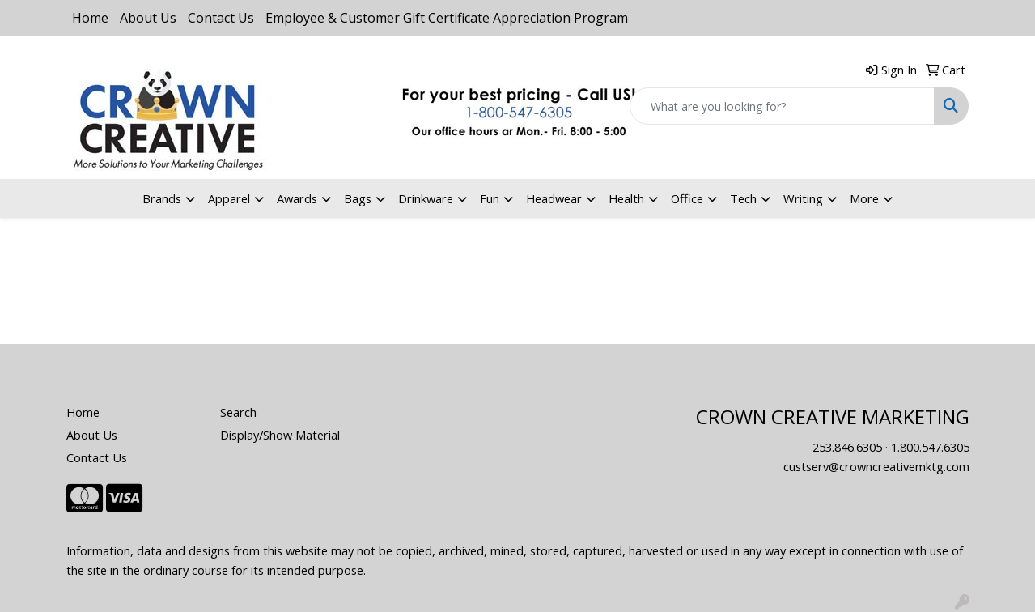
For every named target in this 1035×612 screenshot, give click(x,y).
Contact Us (221, 18)
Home (90, 18)
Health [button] (626, 198)
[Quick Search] (782, 106)
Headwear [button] (554, 198)
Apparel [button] (229, 198)
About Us (148, 18)
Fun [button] (489, 198)
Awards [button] (297, 198)
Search (238, 412)
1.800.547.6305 (930, 447)
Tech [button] (743, 198)
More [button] (864, 198)
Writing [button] (803, 198)
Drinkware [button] (425, 198)
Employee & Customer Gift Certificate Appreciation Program (446, 18)
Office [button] (687, 198)
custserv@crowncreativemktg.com (876, 466)
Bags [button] (357, 198)
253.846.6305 (847, 447)
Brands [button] (161, 198)
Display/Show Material (280, 435)
